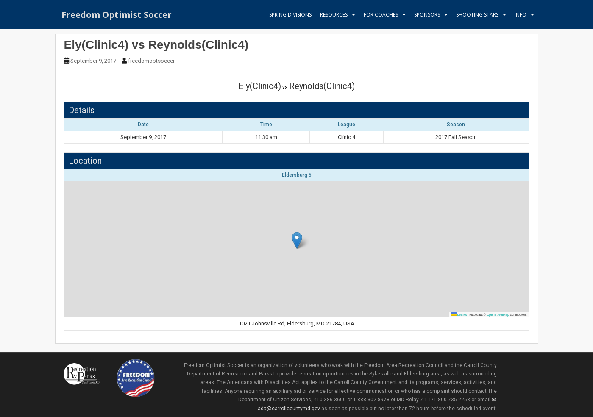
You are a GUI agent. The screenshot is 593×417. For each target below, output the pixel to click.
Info (520, 14)
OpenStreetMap (498, 315)
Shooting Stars (477, 14)
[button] (297, 240)
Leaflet (459, 315)
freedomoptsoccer (151, 61)
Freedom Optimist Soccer (116, 14)
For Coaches (381, 14)
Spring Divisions (290, 14)
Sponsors (427, 14)
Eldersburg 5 (297, 175)
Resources (334, 14)
